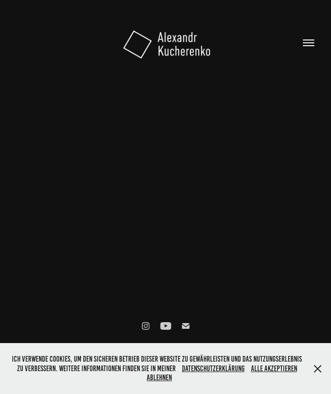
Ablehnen (159, 378)
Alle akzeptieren (274, 368)
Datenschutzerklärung (213, 368)
